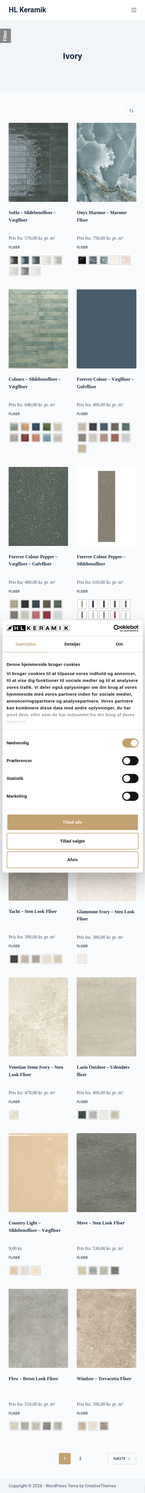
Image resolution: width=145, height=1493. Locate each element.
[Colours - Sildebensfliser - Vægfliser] (38, 328)
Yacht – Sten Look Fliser (33, 911)
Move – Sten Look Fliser (101, 1222)
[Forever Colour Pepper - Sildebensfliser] (106, 506)
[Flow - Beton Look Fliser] (38, 1328)
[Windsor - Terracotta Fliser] (106, 1328)
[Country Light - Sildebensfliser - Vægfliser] (38, 1172)
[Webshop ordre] (131, 111)
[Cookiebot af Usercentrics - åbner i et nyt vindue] (113, 628)
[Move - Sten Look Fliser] (106, 1172)
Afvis (72, 859)
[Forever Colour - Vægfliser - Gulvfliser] (106, 328)
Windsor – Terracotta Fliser (104, 1378)
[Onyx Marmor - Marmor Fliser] (106, 162)
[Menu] (133, 10)
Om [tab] (119, 644)
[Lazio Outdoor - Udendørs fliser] (106, 1016)
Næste (122, 1459)
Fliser (14, 247)
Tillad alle (72, 822)
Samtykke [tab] (26, 644)
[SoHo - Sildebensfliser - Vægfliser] (38, 162)
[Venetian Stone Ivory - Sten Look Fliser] (38, 1016)
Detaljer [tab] (73, 644)
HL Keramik (27, 10)
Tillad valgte (72, 841)
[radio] (14, 260)
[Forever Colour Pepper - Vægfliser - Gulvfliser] (38, 506)
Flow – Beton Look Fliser (33, 1378)
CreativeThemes (100, 1485)
